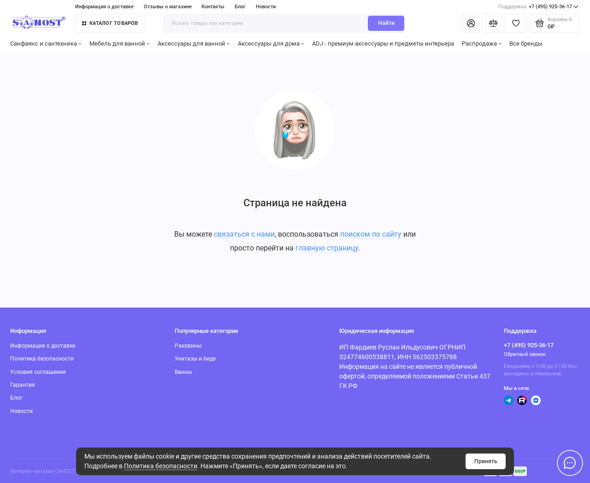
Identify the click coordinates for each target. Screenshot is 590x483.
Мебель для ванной (119, 43)
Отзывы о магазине (168, 7)
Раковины (188, 346)
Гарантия (22, 385)
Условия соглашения (38, 372)
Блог (240, 7)
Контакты (212, 7)
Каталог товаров (110, 23)
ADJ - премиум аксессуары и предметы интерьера (383, 43)
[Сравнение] (493, 23)
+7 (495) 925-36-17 (538, 7)
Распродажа (482, 43)
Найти (386, 23)
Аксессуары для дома (271, 43)
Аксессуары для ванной (194, 43)
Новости (266, 7)
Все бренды (526, 43)
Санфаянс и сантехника (46, 43)
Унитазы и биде (195, 358)
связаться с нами (244, 234)
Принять (485, 461)
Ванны (183, 372)
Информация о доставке (104, 7)
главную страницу (326, 248)
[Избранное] (515, 23)
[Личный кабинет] (471, 23)
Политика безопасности (160, 466)
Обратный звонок (525, 354)
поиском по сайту (370, 234)
